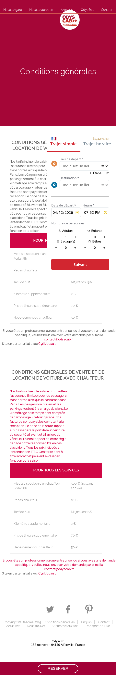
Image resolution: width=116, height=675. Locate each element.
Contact (106, 10)
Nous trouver (36, 626)
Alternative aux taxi (65, 626)
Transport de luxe (97, 626)
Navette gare (12, 10)
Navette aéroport (41, 10)
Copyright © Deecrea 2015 (22, 622)
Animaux (67, 10)
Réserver (58, 668)
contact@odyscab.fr (59, 339)
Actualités (13, 626)
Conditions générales (60, 622)
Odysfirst (87, 10)
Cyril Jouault (47, 343)
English (86, 622)
